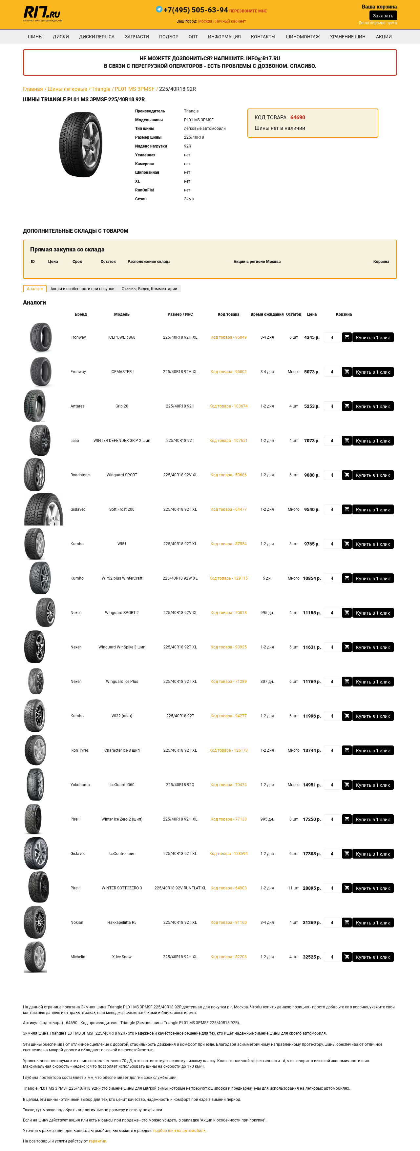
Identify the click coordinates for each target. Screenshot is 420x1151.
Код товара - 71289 (229, 681)
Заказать (383, 15)
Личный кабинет (230, 21)
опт (193, 36)
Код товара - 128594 (228, 853)
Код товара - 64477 (229, 509)
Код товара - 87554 (229, 544)
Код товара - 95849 (229, 337)
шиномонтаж (303, 36)
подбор (168, 36)
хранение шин (348, 36)
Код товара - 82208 (229, 957)
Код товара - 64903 (229, 888)
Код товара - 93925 (229, 647)
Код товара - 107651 (228, 440)
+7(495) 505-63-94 (196, 10)
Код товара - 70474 (229, 785)
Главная (33, 89)
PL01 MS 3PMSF (135, 89)
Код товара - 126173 (228, 750)
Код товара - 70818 (229, 612)
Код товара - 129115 (228, 578)
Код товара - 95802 (229, 371)
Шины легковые (67, 89)
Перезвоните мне (248, 11)
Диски (61, 36)
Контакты (263, 36)
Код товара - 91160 (229, 922)
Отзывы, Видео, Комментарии (149, 289)
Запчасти (137, 36)
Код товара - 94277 (229, 716)
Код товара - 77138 (229, 819)
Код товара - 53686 (229, 475)
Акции (384, 36)
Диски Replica (97, 36)
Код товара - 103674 (228, 406)
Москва (205, 21)
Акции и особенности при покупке (82, 289)
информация (224, 36)
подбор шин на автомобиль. (180, 1130)
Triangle (101, 89)
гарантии (97, 1141)
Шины (35, 36)
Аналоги (35, 289)
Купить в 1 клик (373, 337)
